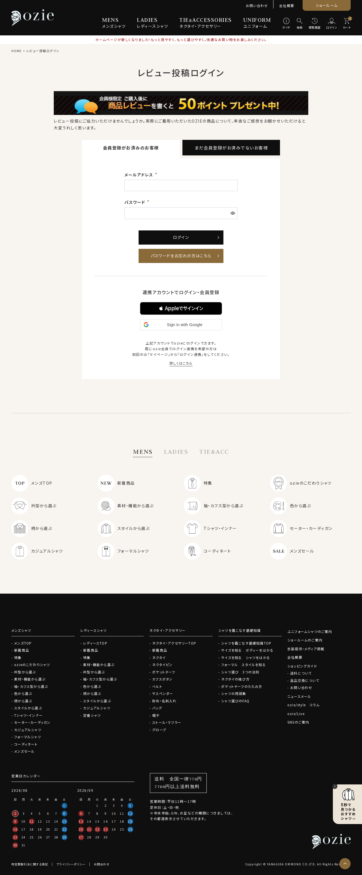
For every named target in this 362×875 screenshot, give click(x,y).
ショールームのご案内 (304, 639)
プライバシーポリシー (71, 864)
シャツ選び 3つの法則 (240, 671)
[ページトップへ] (345, 863)
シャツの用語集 (233, 693)
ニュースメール (299, 696)
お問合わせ (101, 864)
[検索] (299, 24)
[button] (181, 308)
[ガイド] (286, 24)
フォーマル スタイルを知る (243, 664)
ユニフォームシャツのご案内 (309, 631)
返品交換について (304, 680)
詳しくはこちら (180, 363)
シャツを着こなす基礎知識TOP (246, 643)
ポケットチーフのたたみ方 (241, 686)
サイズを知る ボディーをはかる (247, 650)
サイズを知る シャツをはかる (245, 657)
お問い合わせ (257, 5)
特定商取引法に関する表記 (29, 864)
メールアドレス (139, 174)
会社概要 (286, 5)
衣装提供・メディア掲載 (305, 648)
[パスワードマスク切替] (233, 213)
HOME (16, 50)
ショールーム (327, 5)
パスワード (135, 202)
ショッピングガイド (302, 666)
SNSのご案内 (298, 722)
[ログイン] (331, 24)
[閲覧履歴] (315, 24)
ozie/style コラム (303, 704)
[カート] (347, 24)
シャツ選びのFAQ (235, 700)
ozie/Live (296, 713)
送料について (301, 673)
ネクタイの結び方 (235, 679)
